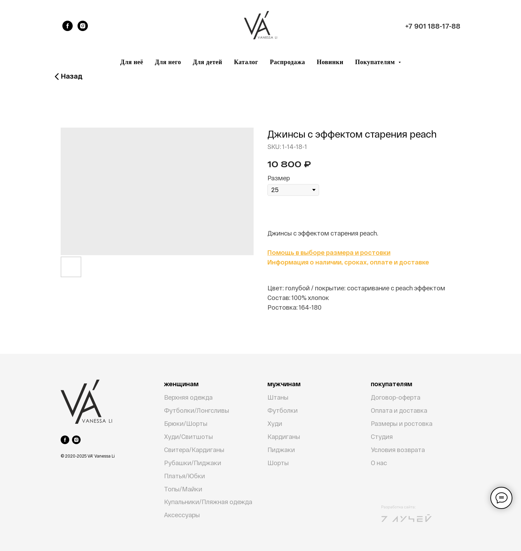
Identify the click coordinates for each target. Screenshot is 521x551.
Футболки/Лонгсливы (196, 410)
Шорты (278, 463)
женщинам (181, 384)
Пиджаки (281, 449)
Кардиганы (283, 436)
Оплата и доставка (399, 410)
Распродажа (287, 62)
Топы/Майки (183, 489)
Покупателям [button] (376, 62)
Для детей (207, 62)
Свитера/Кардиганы (194, 449)
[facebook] (67, 26)
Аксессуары (182, 515)
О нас (379, 463)
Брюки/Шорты (185, 423)
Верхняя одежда (188, 397)
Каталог (246, 62)
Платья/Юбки (184, 476)
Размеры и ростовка (401, 423)
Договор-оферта (395, 397)
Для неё (131, 62)
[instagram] (83, 26)
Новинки (330, 62)
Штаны (277, 397)
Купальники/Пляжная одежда (208, 501)
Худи (274, 423)
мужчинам (283, 384)
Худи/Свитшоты (188, 436)
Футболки (282, 410)
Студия (382, 436)
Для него (168, 62)
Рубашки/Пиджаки (192, 463)
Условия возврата (398, 449)
